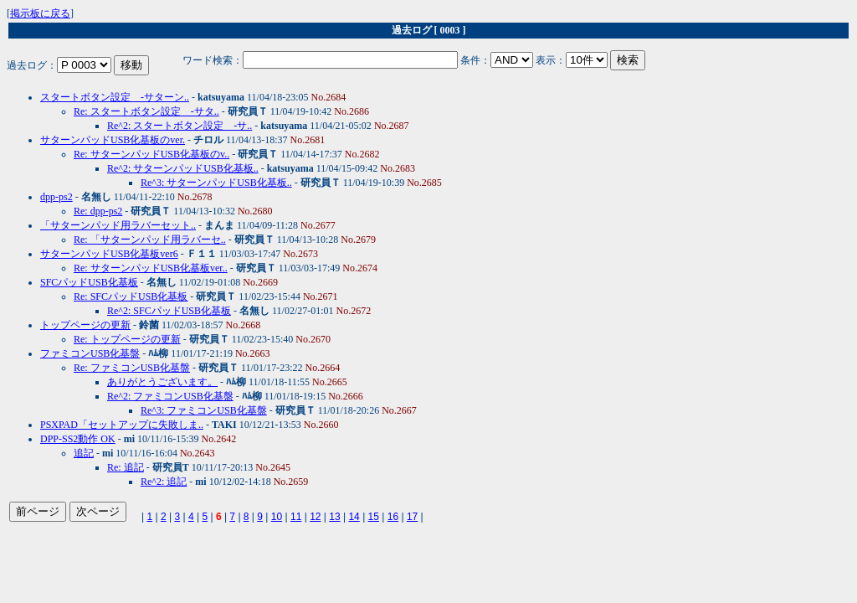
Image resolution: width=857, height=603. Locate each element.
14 (353, 517)
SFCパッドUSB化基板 (89, 282)
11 (295, 517)
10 (276, 517)
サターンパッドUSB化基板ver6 (109, 254)
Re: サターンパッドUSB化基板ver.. (151, 268)
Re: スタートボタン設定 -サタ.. (146, 111)
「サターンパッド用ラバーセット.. (118, 225)
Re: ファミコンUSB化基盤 (132, 368)
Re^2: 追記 (164, 481)
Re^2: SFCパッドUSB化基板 (169, 311)
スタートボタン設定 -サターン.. (114, 97)
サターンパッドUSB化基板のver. (112, 140)
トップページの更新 (85, 325)
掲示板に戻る (40, 13)
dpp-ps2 (56, 197)
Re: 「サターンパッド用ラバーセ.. (150, 239)
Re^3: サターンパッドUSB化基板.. (216, 182)
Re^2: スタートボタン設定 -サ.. (179, 125)
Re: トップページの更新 (127, 339)
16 (392, 517)
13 (334, 517)
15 (373, 517)
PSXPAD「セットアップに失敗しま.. (121, 424)
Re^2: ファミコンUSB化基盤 (170, 396)
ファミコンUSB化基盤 (90, 353)
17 (412, 517)
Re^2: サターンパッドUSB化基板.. (183, 168)
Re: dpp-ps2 (98, 211)
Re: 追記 (125, 467)
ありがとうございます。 (162, 382)
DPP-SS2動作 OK (77, 439)
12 (315, 517)
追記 (84, 453)
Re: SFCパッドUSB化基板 (130, 296)
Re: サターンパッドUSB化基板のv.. (151, 154)
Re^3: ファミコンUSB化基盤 (204, 410)
